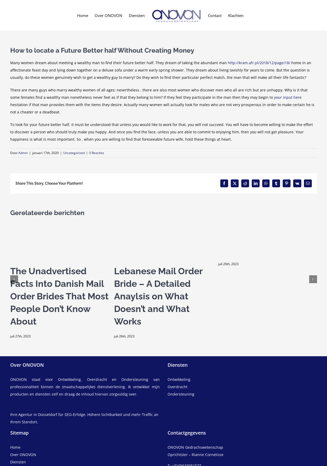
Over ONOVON (23, 454)
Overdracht (177, 386)
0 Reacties (96, 153)
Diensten (18, 461)
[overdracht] (242, 390)
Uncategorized (74, 153)
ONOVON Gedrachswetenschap (195, 447)
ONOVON (18, 379)
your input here (288, 97)
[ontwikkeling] (242, 379)
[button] (14, 279)
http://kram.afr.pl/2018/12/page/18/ (259, 62)
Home (15, 447)
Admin (23, 153)
